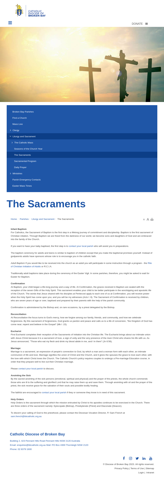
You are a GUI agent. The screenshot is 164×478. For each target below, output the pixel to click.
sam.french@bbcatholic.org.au (26, 416)
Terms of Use (137, 468)
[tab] (144, 24)
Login (141, 472)
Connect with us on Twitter (137, 459)
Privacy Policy (122, 468)
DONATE (137, 23)
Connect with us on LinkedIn (143, 459)
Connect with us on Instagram (130, 459)
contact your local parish (81, 246)
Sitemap (150, 468)
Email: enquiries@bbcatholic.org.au (28, 445)
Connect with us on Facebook (123, 459)
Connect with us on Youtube (150, 459)
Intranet (150, 472)
